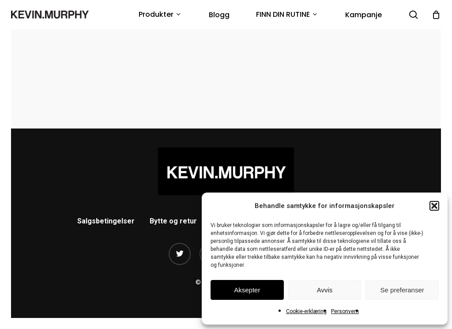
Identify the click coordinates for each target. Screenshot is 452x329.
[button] (434, 205)
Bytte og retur (173, 221)
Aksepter (247, 290)
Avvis (325, 290)
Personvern (345, 311)
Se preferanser (402, 290)
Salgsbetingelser (106, 221)
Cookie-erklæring (306, 311)
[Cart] (436, 14)
